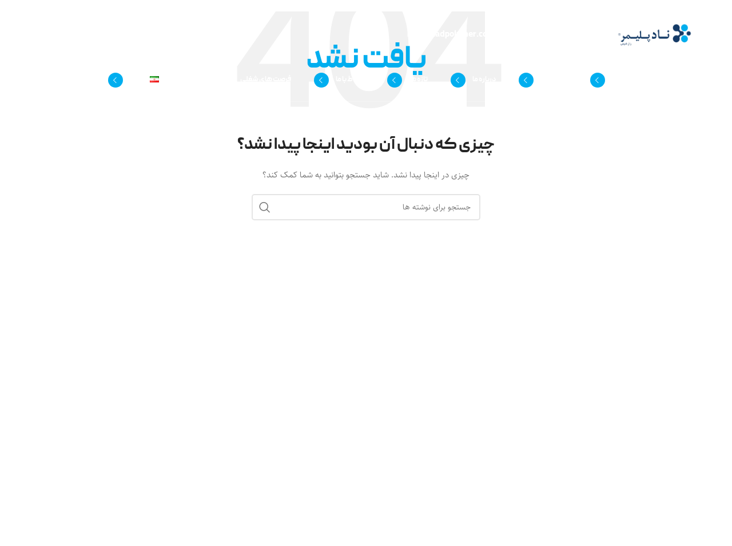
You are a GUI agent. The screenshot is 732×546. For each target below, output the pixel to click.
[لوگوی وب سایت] (654, 35)
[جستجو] (45, 80)
